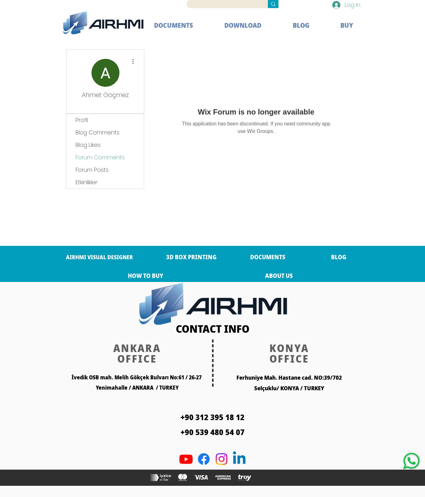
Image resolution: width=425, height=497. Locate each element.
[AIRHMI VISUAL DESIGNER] (99, 257)
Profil (82, 120)
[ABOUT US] (279, 276)
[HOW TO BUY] (146, 276)
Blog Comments (97, 132)
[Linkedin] (239, 459)
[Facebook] (204, 459)
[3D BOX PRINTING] (191, 257)
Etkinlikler (86, 182)
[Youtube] (186, 459)
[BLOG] (338, 257)
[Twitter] (221, 459)
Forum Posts (92, 170)
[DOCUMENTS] (267, 257)
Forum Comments (100, 157)
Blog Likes (88, 145)
